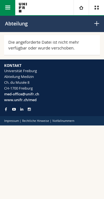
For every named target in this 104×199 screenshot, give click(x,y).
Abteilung (16, 23)
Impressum (11, 121)
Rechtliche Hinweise (35, 121)
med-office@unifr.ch (21, 93)
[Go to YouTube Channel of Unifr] (14, 109)
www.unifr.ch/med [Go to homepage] (20, 99)
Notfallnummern (63, 121)
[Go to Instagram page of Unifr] (29, 109)
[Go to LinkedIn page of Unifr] (21, 109)
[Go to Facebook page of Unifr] (6, 109)
